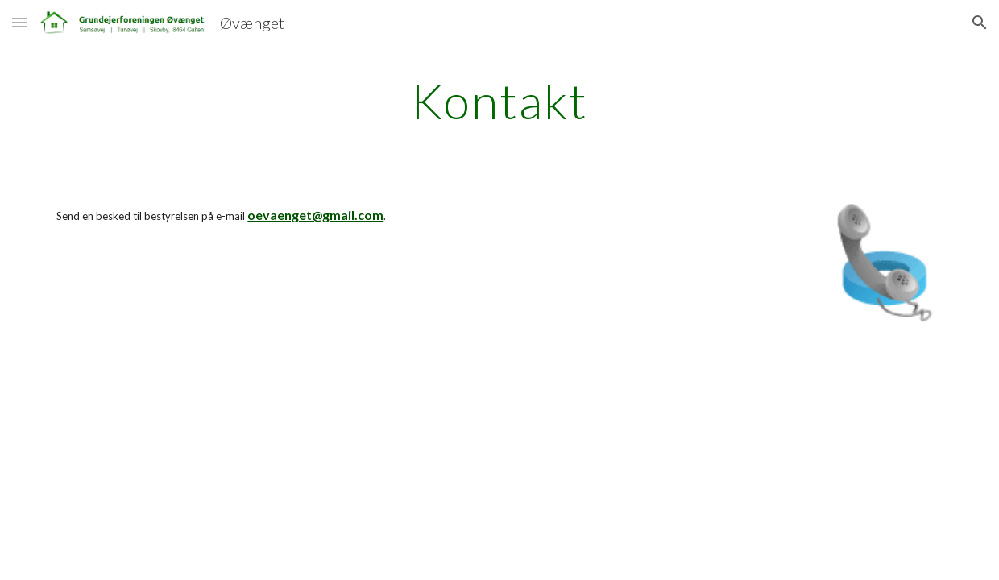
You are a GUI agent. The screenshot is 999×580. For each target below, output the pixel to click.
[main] (499, 101)
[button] (19, 22)
